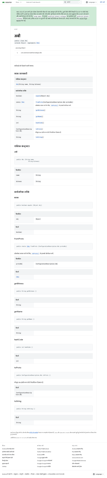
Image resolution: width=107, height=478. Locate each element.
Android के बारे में (7, 474)
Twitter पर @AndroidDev (44, 452)
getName (38, 116)
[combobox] (72, 2)
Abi (17, 84)
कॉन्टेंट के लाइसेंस (33, 432)
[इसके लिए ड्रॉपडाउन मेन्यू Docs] (21, 2)
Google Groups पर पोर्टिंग (44, 466)
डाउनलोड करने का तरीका (8, 455)
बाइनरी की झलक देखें (7, 457)
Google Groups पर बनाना (44, 463)
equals (38, 96)
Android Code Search (33, 2)
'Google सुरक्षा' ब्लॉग (42, 457)
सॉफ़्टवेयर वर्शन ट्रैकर (77, 466)
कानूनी (21, 474)
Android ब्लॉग (41, 455)
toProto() (54, 105)
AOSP (15, 29)
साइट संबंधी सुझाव (41, 474)
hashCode (39, 123)
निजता (32, 474)
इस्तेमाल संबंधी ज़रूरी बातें (8, 452)
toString (39, 137)
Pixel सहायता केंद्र (76, 452)
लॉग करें (102, 2)
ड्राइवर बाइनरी (5, 463)
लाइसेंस (27, 474)
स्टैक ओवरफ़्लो (75, 463)
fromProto (39, 102)
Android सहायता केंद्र (77, 449)
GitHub (4, 466)
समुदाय (16, 474)
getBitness (40, 110)
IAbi (38, 43)
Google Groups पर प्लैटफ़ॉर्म (44, 460)
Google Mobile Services (79, 460)
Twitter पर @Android (43, 449)
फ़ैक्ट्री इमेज (5, 460)
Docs (17, 2)
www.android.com (77, 457)
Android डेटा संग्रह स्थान (8, 449)
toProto (38, 129)
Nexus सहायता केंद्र (77, 455)
